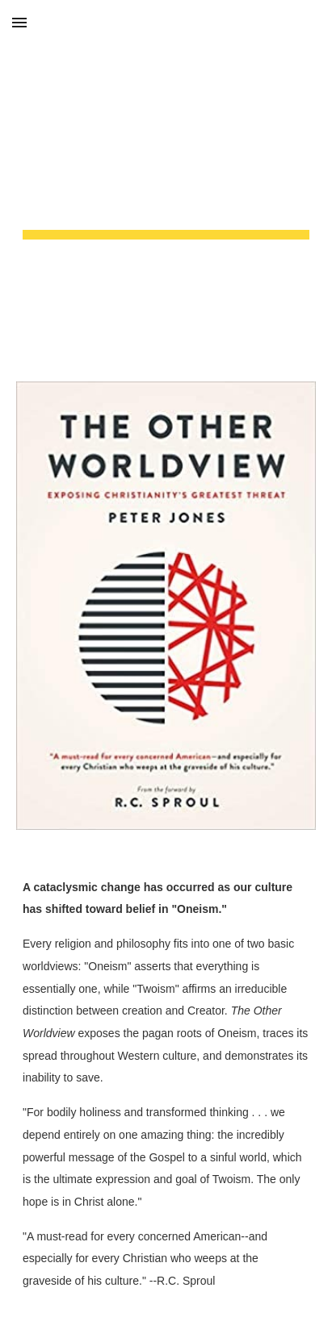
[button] (19, 22)
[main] (166, 181)
